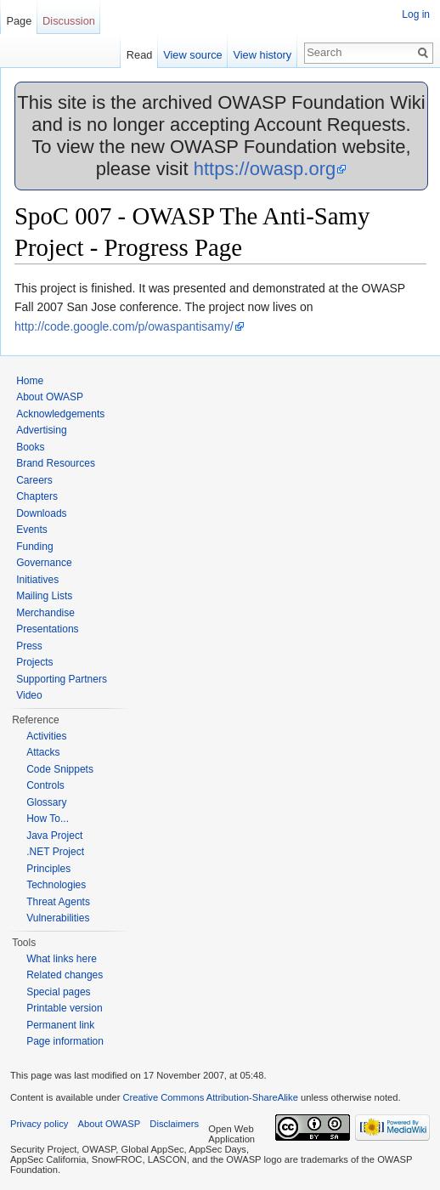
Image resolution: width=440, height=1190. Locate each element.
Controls (45, 785)
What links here (61, 959)
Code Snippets (59, 769)
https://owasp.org (265, 168)
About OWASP (49, 397)
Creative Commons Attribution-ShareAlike (209, 1097)
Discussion (68, 20)
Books (30, 447)
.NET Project (55, 852)
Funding (34, 546)
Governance (43, 563)
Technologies (56, 885)
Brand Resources (55, 463)
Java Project (54, 836)
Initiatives (37, 580)
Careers (34, 480)
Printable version (64, 1008)
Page (18, 20)
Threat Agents (58, 902)
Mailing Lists (44, 596)
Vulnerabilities (57, 918)
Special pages (58, 992)
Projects (34, 662)
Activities (46, 736)
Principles (48, 869)
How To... (47, 818)
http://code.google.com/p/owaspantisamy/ (124, 326)
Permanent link (60, 1025)
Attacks (42, 752)
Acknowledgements (60, 414)
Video (29, 695)
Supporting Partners (61, 679)
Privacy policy (39, 1124)
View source (192, 54)
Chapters (37, 496)
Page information (65, 1041)
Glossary (46, 802)
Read (140, 54)
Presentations (47, 629)
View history (262, 54)
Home (29, 381)
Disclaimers (174, 1124)
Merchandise (45, 613)
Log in (416, 14)
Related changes (64, 975)
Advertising (41, 430)
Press (29, 646)
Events (32, 530)
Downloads (41, 513)
